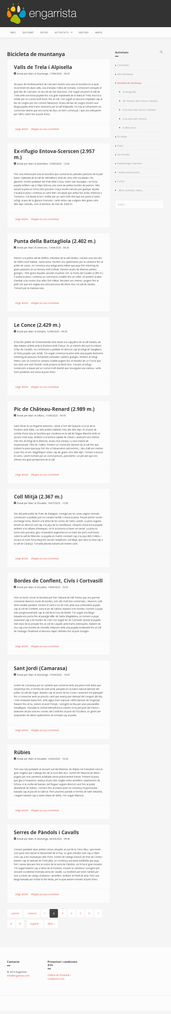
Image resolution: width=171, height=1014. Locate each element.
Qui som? (28, 32)
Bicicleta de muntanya (129, 83)
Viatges (84, 32)
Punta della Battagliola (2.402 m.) (55, 241)
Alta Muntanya (125, 74)
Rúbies (22, 752)
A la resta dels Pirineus (135, 118)
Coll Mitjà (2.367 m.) (38, 496)
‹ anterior (32, 913)
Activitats (62, 31)
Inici (13, 32)
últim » (51, 923)
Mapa (98, 32)
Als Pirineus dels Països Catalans (140, 100)
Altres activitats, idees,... (131, 190)
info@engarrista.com (18, 975)
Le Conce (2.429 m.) (37, 324)
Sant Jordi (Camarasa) (40, 668)
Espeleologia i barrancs (129, 163)
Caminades (123, 65)
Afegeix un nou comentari (45, 129)
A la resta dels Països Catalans (139, 109)
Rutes (44, 32)
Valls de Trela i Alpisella (43, 67)
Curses (121, 181)
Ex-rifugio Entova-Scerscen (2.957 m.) (54, 154)
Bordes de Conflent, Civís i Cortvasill (58, 580)
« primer (15, 913)
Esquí (120, 145)
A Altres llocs (129, 127)
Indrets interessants (129, 172)
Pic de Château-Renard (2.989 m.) (54, 409)
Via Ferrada (123, 154)
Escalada (122, 136)
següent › (35, 923)
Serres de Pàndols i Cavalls (46, 832)
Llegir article (21, 129)
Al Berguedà (129, 91)
